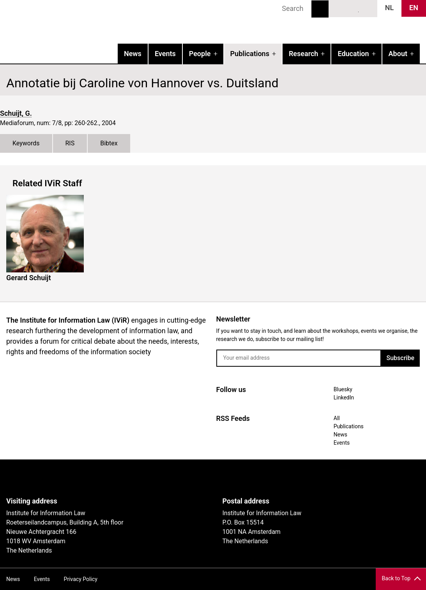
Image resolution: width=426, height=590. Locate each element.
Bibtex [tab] (109, 143)
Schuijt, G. (16, 113)
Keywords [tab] (26, 143)
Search (320, 9)
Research (303, 53)
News (132, 53)
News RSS (367, 8)
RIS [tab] (70, 143)
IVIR (99, 22)
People (200, 53)
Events (165, 53)
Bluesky (338, 8)
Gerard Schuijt (28, 278)
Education (353, 53)
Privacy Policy (80, 579)
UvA (96, 478)
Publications (249, 53)
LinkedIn (353, 8)
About (398, 53)
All (337, 418)
